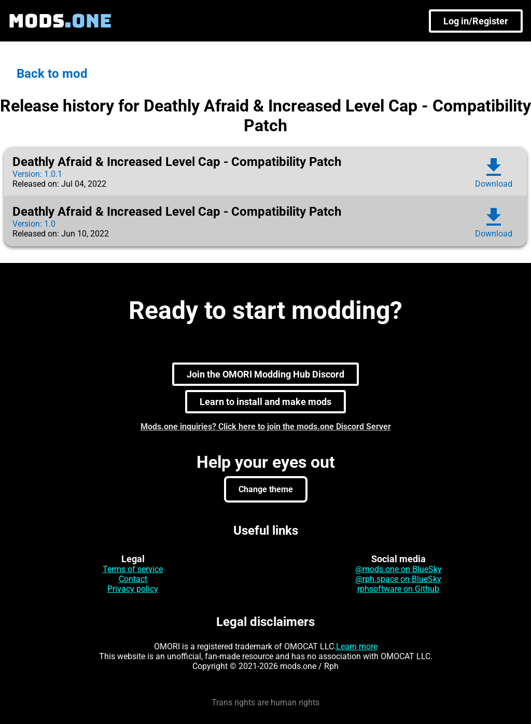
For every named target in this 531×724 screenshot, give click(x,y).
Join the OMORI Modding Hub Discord (265, 374)
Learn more (357, 646)
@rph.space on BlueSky (398, 579)
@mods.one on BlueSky (398, 569)
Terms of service (133, 569)
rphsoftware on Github (398, 589)
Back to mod (52, 73)
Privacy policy (132, 589)
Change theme (266, 489)
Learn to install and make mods (265, 401)
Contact (133, 579)
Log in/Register (475, 21)
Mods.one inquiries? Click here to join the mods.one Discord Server (266, 426)
